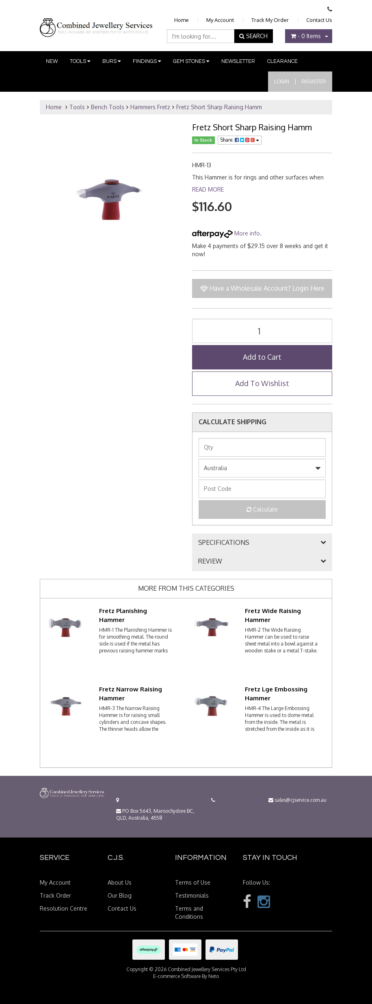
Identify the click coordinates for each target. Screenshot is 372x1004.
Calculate (262, 509)
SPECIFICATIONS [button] (223, 542)
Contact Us (319, 20)
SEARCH (253, 35)
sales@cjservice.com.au (297, 800)
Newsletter (238, 61)
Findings (147, 61)
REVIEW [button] (210, 561)
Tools (80, 61)
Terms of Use (192, 882)
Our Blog (120, 895)
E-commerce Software (177, 976)
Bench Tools (107, 107)
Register (313, 81)
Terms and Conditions (189, 912)
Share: (239, 140)
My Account (220, 20)
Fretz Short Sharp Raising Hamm (219, 107)
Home (181, 20)
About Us (120, 882)
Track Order (55, 895)
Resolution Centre (63, 908)
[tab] (262, 542)
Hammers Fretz (150, 107)
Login (281, 81)
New (52, 61)
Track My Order (270, 20)
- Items (306, 35)
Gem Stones (191, 61)
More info (226, 233)
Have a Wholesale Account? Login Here (262, 288)
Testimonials (192, 895)
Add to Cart (262, 356)
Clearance (282, 61)
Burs (111, 61)
